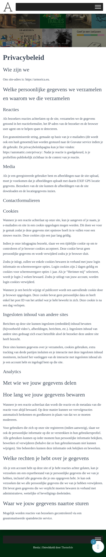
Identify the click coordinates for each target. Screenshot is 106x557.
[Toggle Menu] (98, 7)
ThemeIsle (67, 547)
